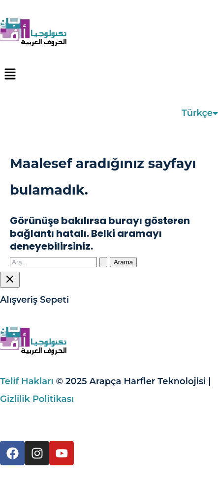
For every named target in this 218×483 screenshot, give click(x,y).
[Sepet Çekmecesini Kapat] (10, 280)
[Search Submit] (103, 262)
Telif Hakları (27, 381)
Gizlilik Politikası (37, 399)
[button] (109, 74)
